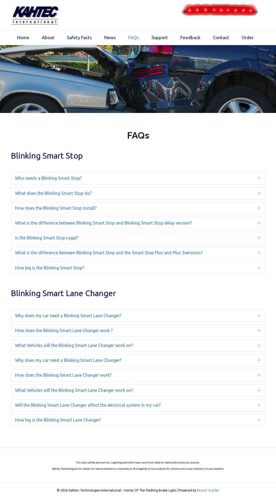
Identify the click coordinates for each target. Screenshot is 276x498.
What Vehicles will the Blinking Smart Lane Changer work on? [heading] (74, 345)
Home (23, 37)
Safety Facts (79, 37)
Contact (221, 37)
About (48, 37)
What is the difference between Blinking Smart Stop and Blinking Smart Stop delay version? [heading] (103, 222)
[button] (255, 178)
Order (248, 37)
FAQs (133, 37)
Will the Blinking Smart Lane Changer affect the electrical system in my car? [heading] (88, 405)
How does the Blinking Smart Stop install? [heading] (55, 208)
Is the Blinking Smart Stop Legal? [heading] (46, 237)
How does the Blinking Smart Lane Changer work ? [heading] (64, 330)
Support (159, 37)
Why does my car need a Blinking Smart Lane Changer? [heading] (68, 315)
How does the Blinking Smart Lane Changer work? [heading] (63, 375)
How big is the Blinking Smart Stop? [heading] (49, 267)
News (110, 37)
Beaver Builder (208, 490)
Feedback (190, 37)
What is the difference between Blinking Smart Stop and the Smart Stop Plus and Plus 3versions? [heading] (109, 252)
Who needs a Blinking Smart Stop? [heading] (48, 178)
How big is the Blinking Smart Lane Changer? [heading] (58, 419)
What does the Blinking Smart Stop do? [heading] (53, 193)
